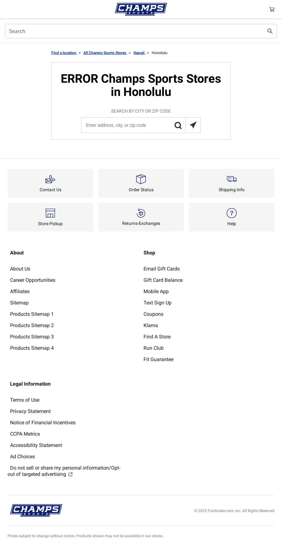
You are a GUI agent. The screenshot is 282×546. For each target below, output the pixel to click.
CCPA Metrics (25, 434)
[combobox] (141, 31)
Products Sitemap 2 (32, 325)
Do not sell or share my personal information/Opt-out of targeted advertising (64, 471)
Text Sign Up (158, 303)
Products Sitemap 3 (32, 337)
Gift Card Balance (163, 280)
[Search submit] (270, 31)
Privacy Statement (30, 411)
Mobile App (156, 291)
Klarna (151, 325)
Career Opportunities (32, 280)
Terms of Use (24, 400)
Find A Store (157, 337)
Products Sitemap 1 (32, 314)
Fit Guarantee (158, 359)
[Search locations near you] (192, 125)
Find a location (64, 53)
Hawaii (139, 53)
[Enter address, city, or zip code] (140, 125)
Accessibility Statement (36, 445)
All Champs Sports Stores (105, 53)
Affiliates (20, 291)
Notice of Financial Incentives (43, 423)
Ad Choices (22, 457)
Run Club (154, 348)
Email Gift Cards (162, 269)
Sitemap (19, 303)
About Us (20, 269)
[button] (177, 125)
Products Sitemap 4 (32, 348)
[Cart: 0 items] (271, 9)
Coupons (153, 314)
